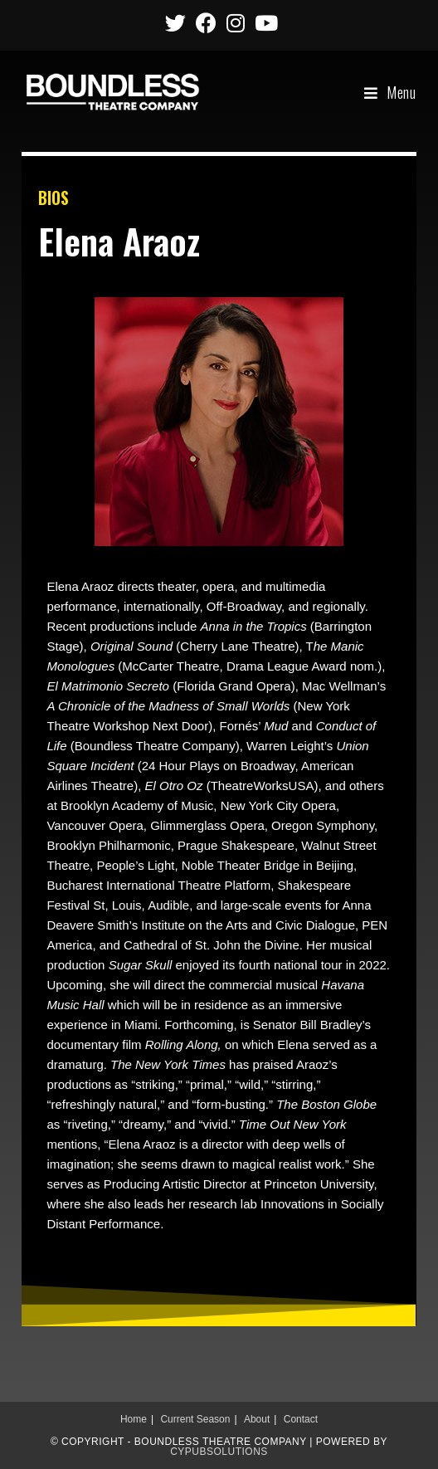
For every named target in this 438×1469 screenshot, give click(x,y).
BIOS (53, 197)
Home (133, 1419)
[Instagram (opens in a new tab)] (235, 22)
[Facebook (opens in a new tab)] (206, 22)
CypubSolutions (219, 1451)
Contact (301, 1419)
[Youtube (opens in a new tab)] (264, 22)
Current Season (195, 1419)
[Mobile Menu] (390, 92)
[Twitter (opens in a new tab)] (175, 22)
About (257, 1419)
